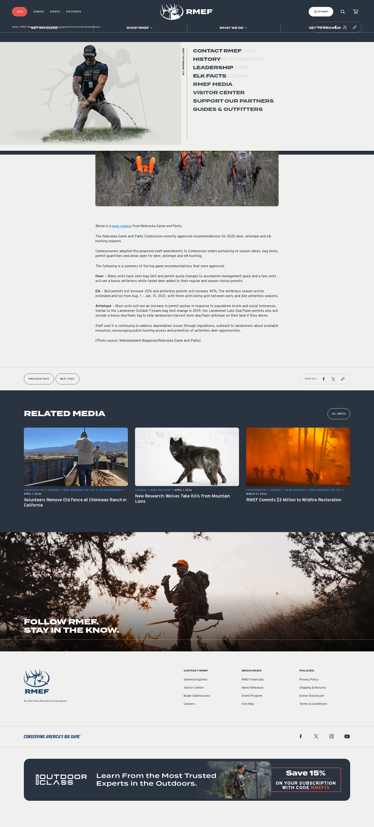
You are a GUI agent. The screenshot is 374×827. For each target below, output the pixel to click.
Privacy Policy (309, 694)
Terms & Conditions (313, 718)
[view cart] (355, 12)
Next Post (67, 393)
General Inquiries (196, 694)
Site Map (248, 718)
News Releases (253, 702)
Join (19, 11)
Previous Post (39, 393)
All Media (339, 428)
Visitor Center (194, 702)
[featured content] (187, 794)
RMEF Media (26, 41)
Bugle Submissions (197, 710)
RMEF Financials (253, 694)
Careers (189, 718)
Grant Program (252, 710)
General (101, 103)
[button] (335, 41)
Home (15, 41)
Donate (38, 11)
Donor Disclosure (311, 710)
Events (55, 11)
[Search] (342, 12)
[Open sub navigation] (46, 28)
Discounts (73, 11)
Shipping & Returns (312, 702)
